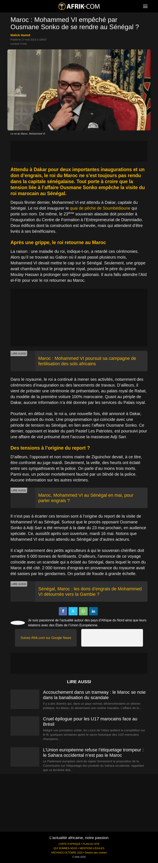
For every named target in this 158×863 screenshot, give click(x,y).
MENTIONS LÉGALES (92, 848)
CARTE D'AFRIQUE (69, 844)
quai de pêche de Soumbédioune (100, 208)
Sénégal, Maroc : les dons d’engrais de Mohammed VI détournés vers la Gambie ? (90, 591)
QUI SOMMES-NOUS (66, 848)
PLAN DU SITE (91, 844)
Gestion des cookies (96, 852)
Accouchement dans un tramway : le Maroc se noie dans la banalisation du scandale (94, 695)
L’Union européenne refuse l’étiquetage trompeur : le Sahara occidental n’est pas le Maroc (93, 752)
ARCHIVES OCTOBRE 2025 (66, 852)
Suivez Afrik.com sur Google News (46, 638)
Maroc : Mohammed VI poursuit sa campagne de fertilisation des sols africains (87, 361)
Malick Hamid (20, 35)
